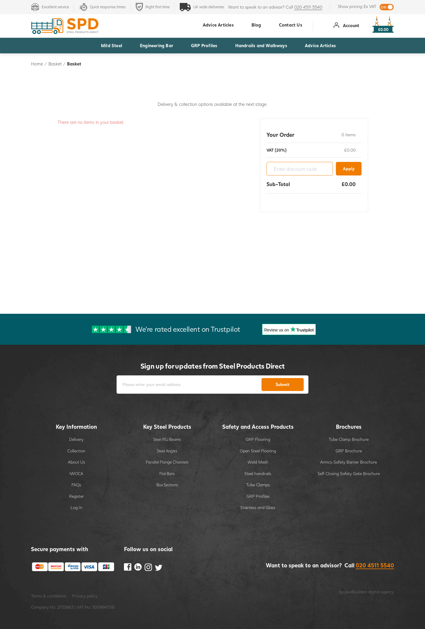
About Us (76, 461)
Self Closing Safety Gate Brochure (349, 473)
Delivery (76, 439)
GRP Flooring (258, 439)
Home (37, 63)
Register (76, 496)
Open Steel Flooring (258, 450)
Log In (76, 507)
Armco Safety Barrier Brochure (348, 461)
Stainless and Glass (257, 507)
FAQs (76, 484)
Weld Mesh (258, 461)
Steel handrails (257, 473)
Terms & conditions (48, 595)
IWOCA (76, 473)
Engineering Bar (156, 45)
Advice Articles (320, 45)
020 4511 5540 (308, 6)
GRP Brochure (349, 450)
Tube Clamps (258, 484)
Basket (55, 63)
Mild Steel (111, 45)
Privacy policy (84, 595)
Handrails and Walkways (261, 45)
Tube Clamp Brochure (349, 439)
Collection (76, 450)
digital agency (381, 591)
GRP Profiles (204, 45)
